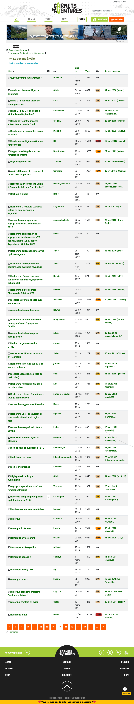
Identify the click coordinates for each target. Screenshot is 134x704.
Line (55, 384)
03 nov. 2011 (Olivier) (115, 353)
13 (47, 626)
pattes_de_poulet (61, 394)
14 (53, 626)
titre (10, 71)
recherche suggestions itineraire (27, 404)
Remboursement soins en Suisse (27, 509)
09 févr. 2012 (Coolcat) (115, 171)
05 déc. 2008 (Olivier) (115, 161)
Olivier (56, 90)
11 (34, 626)
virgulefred (58, 206)
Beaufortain (59, 151)
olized (56, 233)
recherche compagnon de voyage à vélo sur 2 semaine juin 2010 (24, 223)
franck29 (57, 77)
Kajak (56, 100)
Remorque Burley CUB (21, 569)
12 (41, 626)
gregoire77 (58, 437)
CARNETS (67, 662)
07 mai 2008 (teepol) (114, 90)
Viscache (57, 299)
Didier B (57, 131)
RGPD (126, 675)
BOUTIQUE (102, 19)
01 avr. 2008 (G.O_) (114, 537)
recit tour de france (20, 467)
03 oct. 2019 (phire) (114, 251)
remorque (15, 519)
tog (54, 569)
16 (66, 626)
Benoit (56, 276)
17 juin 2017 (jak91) (114, 276)
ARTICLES (9, 668)
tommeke (57, 171)
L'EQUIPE (125, 662)
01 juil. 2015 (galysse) (115, 373)
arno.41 (57, 343)
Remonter (13, 632)
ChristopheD (59, 496)
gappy (56, 602)
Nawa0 (56, 310)
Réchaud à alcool (19, 194)
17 (72, 626)
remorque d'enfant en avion (24, 602)
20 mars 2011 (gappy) (115, 602)
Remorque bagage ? (20, 557)
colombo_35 (59, 447)
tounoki (56, 509)
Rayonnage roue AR (20, 161)
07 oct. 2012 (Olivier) (115, 100)
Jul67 (56, 251)
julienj (56, 333)
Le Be (56, 427)
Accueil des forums (18, 50)
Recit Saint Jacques (20, 457)
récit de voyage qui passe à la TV (27, 448)
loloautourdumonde (62, 457)
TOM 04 (57, 161)
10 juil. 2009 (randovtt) (115, 131)
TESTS (64, 19)
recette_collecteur (61, 183)
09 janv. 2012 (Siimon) (115, 299)
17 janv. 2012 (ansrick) (115, 141)
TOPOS (48, 19)
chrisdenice (58, 110)
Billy (55, 141)
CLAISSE (57, 518)
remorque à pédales (20, 528)
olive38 (56, 289)
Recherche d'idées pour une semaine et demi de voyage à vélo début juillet (25, 279)
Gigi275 (57, 591)
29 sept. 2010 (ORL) (114, 206)
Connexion (118, 19)
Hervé (56, 614)
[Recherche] (107, 10)
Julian (56, 353)
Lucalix (56, 528)
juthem (56, 363)
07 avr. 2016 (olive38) (115, 289)
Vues (87, 71)
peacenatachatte (61, 220)
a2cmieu (57, 466)
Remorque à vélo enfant (22, 538)
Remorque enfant (19, 614)
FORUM (82, 19)
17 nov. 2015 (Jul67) (114, 263)
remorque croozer (19, 579)
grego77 (57, 121)
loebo (56, 194)
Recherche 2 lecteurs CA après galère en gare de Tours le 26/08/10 (25, 210)
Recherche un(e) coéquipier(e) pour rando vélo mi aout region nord (25, 417)
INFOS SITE (124, 668)
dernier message (112, 71)
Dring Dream (59, 319)
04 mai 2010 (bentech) (115, 476)
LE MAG (31, 19)
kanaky (56, 579)
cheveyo (57, 557)
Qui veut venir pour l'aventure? (25, 78)
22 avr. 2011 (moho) (114, 151)
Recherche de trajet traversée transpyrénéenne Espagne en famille (24, 323)
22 (97, 626)
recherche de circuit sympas (25, 310)
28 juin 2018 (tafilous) (115, 121)
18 (78, 626)
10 (28, 626)
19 (85, 626)
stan (55, 373)
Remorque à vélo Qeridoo (23, 547)
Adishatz (57, 547)
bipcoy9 (57, 413)
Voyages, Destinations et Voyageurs (27, 53)
